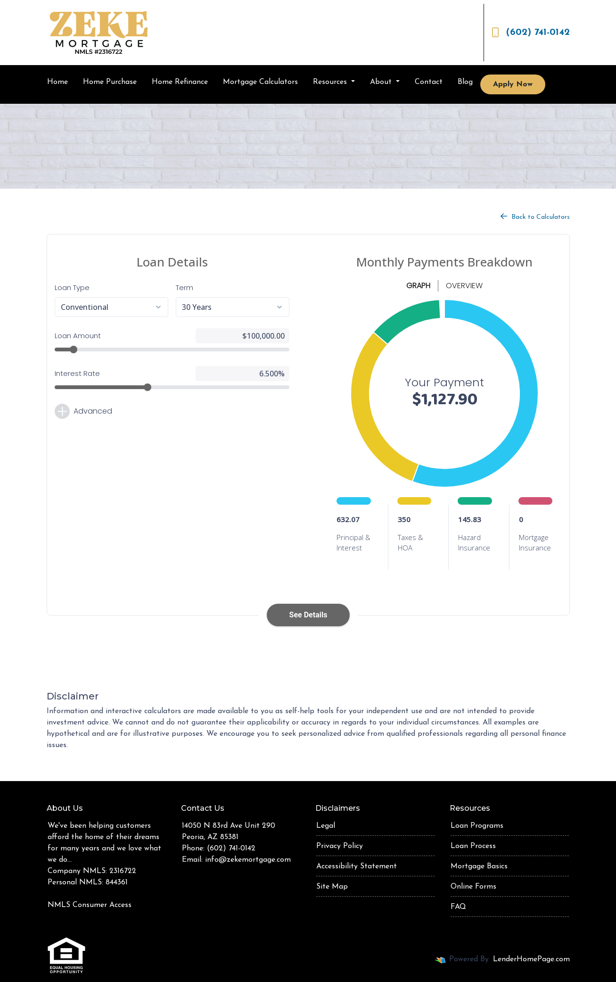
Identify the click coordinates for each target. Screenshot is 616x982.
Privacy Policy (339, 846)
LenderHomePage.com (531, 959)
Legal (325, 826)
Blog (465, 82)
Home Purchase (110, 82)
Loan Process (473, 846)
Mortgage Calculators (260, 82)
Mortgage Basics (479, 866)
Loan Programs (477, 826)
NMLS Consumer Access (89, 905)
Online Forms (473, 886)
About (382, 82)
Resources (331, 82)
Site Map (332, 886)
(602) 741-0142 (531, 32)
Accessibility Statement (356, 866)
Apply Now (513, 84)
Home (57, 82)
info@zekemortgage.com (248, 860)
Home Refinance (180, 82)
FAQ (458, 907)
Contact (429, 82)
